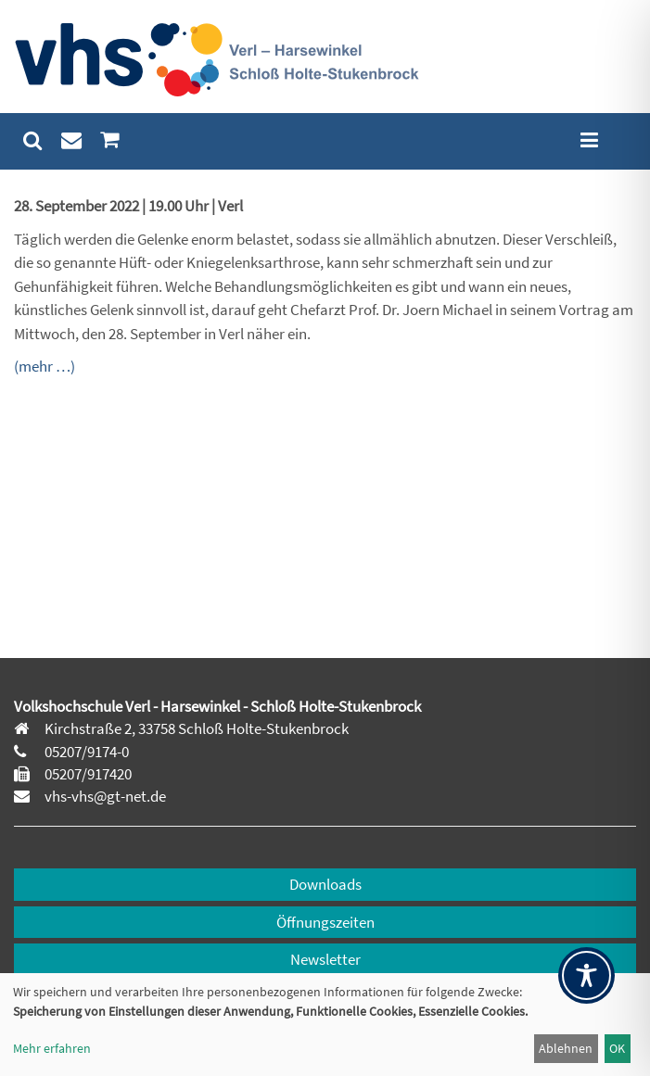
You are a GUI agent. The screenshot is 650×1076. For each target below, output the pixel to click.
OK (617, 1048)
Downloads (325, 884)
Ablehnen (566, 1048)
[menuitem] (33, 140)
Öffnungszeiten (325, 922)
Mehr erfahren (52, 1048)
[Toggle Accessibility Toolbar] (586, 975)
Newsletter (325, 959)
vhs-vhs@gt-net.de (104, 796)
